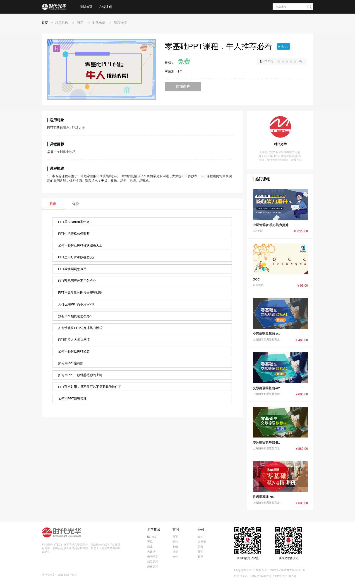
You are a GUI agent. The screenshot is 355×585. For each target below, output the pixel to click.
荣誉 (200, 546)
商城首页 (86, 7)
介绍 (200, 536)
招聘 (200, 556)
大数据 (151, 551)
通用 (80, 22)
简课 (150, 546)
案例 (175, 546)
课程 (175, 541)
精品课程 (152, 561)
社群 (175, 551)
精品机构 (61, 22)
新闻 (200, 551)
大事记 (202, 541)
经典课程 (152, 566)
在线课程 (105, 7)
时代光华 (98, 22)
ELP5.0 (151, 536)
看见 (150, 541)
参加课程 (183, 86)
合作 (175, 556)
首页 (45, 22)
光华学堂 (152, 556)
